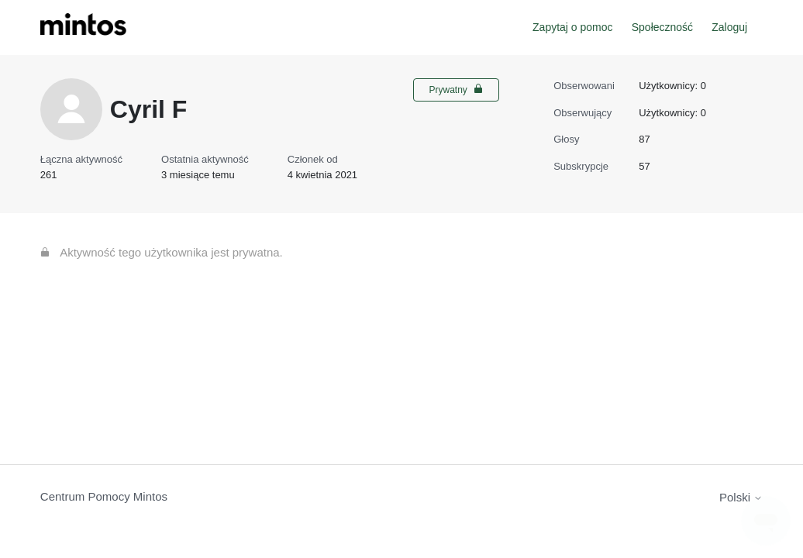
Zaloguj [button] (729, 27)
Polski (741, 497)
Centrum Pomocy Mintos (103, 496)
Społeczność (662, 27)
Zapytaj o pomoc (572, 27)
